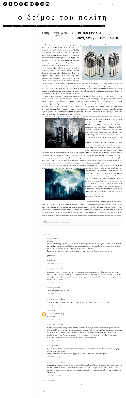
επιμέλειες (30, 26)
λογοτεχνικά (67, 26)
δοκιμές (52, 222)
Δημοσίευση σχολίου (48, 380)
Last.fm (37, 4)
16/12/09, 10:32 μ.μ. (55, 375)
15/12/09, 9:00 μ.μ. (55, 319)
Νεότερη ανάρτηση (43, 384)
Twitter (16, 4)
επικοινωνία (92, 26)
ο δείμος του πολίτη (63, 18)
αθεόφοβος (51, 346)
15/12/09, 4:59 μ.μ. (55, 294)
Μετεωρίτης (51, 238)
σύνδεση (101, 26)
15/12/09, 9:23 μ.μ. (55, 340)
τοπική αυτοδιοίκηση (62, 222)
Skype (47, 4)
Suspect (50, 310)
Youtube (26, 4)
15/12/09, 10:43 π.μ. (55, 264)
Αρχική (6, 26)
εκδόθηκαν (21, 26)
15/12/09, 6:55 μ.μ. (55, 305)
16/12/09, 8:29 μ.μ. (55, 357)
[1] (66, 58)
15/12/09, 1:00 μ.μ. (55, 282)
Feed (5, 4)
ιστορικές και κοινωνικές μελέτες (52, 26)
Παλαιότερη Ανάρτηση (120, 384)
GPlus (21, 4)
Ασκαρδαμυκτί (52, 288)
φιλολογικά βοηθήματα (80, 26)
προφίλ (13, 26)
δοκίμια (38, 26)
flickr (32, 4)
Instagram (42, 4)
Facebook (10, 4)
